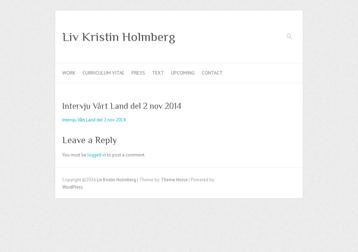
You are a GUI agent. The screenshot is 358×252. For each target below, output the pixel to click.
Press (138, 73)
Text (158, 73)
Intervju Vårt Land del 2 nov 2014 (94, 120)
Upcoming (183, 73)
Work (69, 73)
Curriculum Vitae (103, 73)
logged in (96, 155)
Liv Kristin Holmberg (118, 37)
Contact (212, 73)
